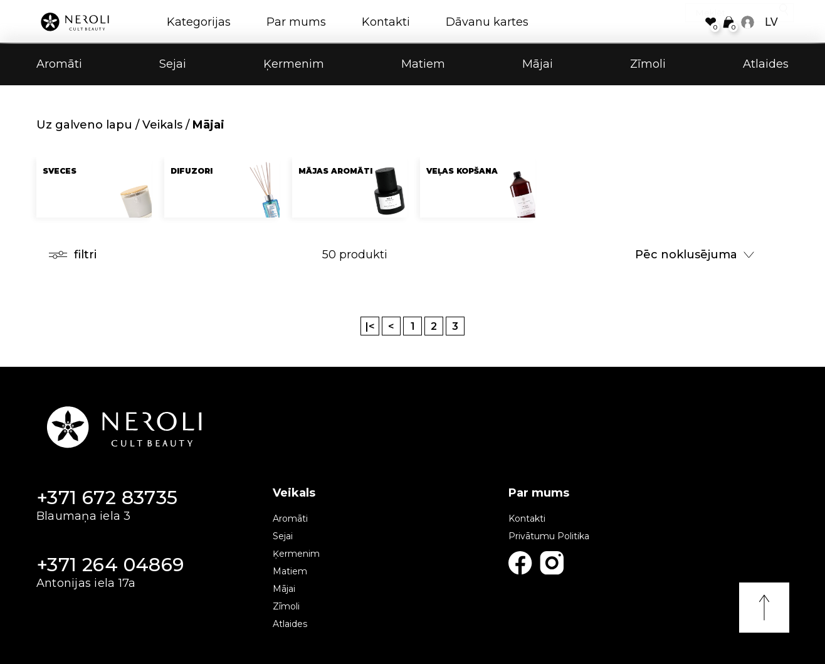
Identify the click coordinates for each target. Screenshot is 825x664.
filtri (73, 254)
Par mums (296, 22)
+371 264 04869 (110, 564)
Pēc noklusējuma (694, 254)
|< (370, 326)
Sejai (172, 65)
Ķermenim (293, 65)
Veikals (162, 125)
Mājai (537, 65)
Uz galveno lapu (84, 125)
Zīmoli (648, 65)
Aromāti (59, 65)
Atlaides (766, 65)
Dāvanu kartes (487, 22)
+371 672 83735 (107, 497)
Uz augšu (764, 607)
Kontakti (386, 22)
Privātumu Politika (548, 536)
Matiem (423, 65)
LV (771, 22)
